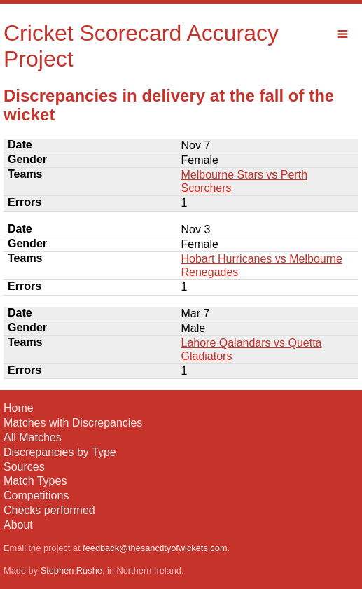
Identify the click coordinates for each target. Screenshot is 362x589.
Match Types (35, 481)
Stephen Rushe (71, 570)
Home (19, 408)
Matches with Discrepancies (73, 423)
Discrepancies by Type (60, 452)
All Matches (33, 437)
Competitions (36, 495)
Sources (24, 467)
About (18, 525)
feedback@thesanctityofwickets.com (155, 548)
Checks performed (49, 510)
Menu (342, 34)
